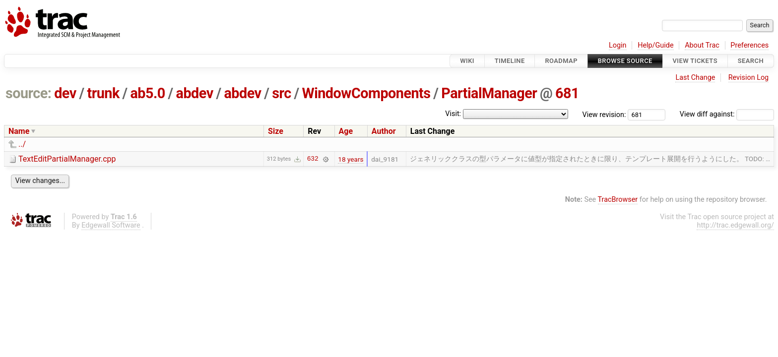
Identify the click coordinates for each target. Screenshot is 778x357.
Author (384, 131)
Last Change (695, 77)
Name (18, 131)
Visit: (453, 114)
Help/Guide (655, 45)
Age (346, 131)
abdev (194, 93)
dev (65, 93)
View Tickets (695, 60)
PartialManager (489, 93)
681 (567, 93)
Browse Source (625, 60)
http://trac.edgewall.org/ (735, 225)
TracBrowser (618, 199)
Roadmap (561, 60)
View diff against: (727, 114)
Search (751, 60)
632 (313, 159)
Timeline (510, 60)
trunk (103, 93)
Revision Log (748, 77)
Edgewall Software (110, 225)
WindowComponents (366, 93)
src (281, 93)
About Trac (702, 45)
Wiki (467, 60)
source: (28, 93)
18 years (350, 159)
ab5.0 (147, 93)
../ (22, 144)
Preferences (749, 45)
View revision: (604, 114)
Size (275, 131)
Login (618, 45)
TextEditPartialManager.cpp (67, 159)
